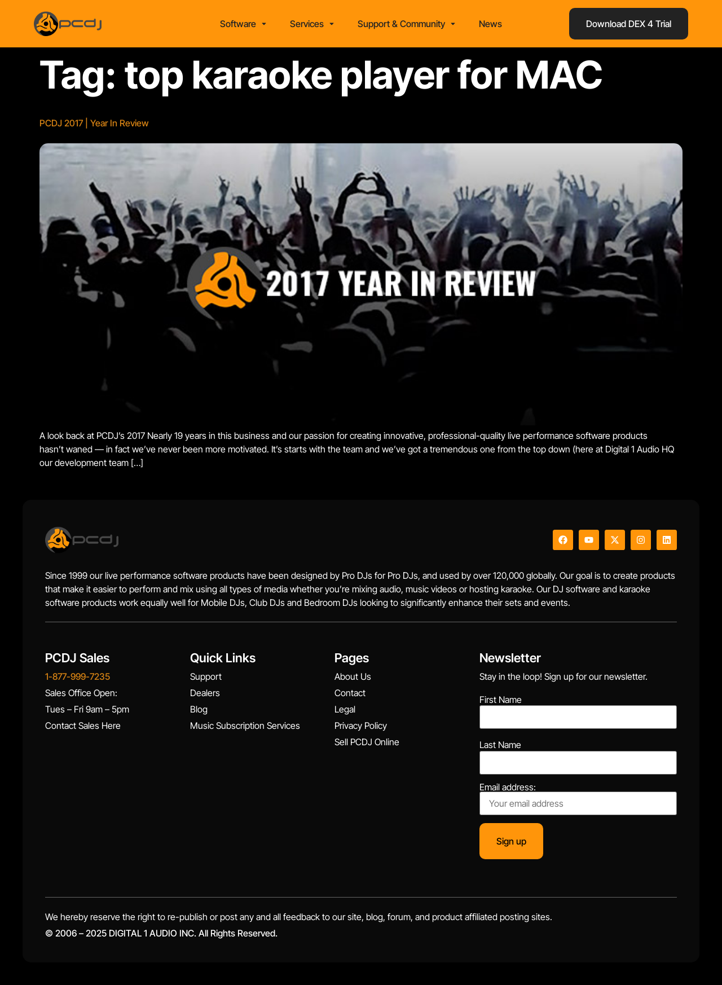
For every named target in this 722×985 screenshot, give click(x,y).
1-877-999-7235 (77, 676)
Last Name (500, 744)
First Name (500, 699)
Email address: (578, 798)
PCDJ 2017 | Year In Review (94, 123)
